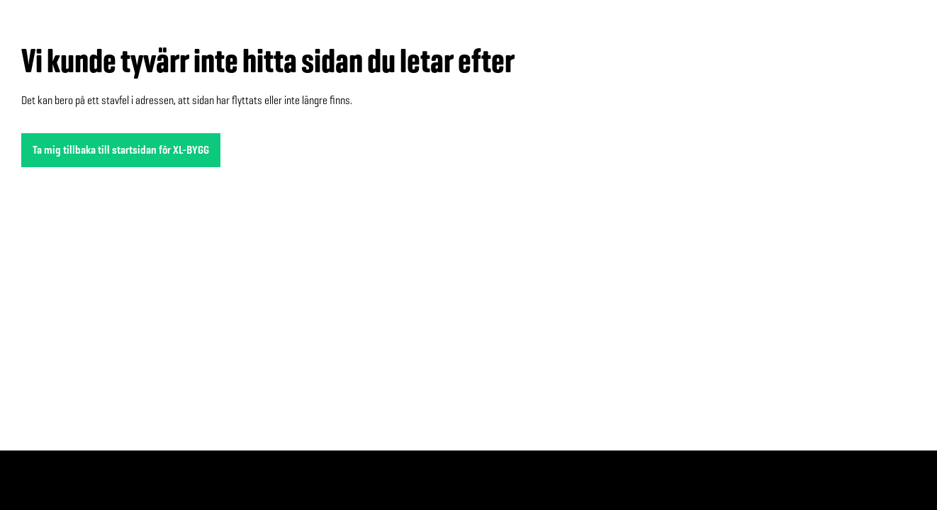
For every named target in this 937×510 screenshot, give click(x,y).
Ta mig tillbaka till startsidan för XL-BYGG (121, 149)
